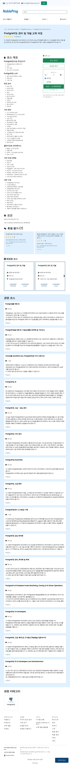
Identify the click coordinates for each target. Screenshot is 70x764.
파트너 (54, 726)
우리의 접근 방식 (26, 720)
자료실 (6, 729)
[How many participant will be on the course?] (53, 75)
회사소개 (63, 19)
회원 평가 (55, 732)
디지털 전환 (40, 720)
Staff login (35, 763)
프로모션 (7, 723)
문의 (44, 3)
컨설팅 (26, 19)
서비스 (44, 19)
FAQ (53, 738)
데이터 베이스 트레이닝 (13, 29)
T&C (54, 741)
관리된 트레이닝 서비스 (43, 723)
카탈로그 (7, 720)
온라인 (49, 78)
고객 (53, 729)
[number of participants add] (61, 75)
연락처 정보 (62, 760)
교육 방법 (7, 726)
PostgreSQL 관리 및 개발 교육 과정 (41, 29)
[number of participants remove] (46, 75)
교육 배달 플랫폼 (42, 727)
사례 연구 (23, 723)
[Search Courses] (45, 12)
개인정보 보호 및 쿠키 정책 (35, 759)
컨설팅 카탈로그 (26, 729)
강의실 (49, 82)
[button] (64, 276)
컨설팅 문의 (53, 66)
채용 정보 (55, 735)
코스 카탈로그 (7, 19)
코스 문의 (53, 60)
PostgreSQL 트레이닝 (26, 29)
